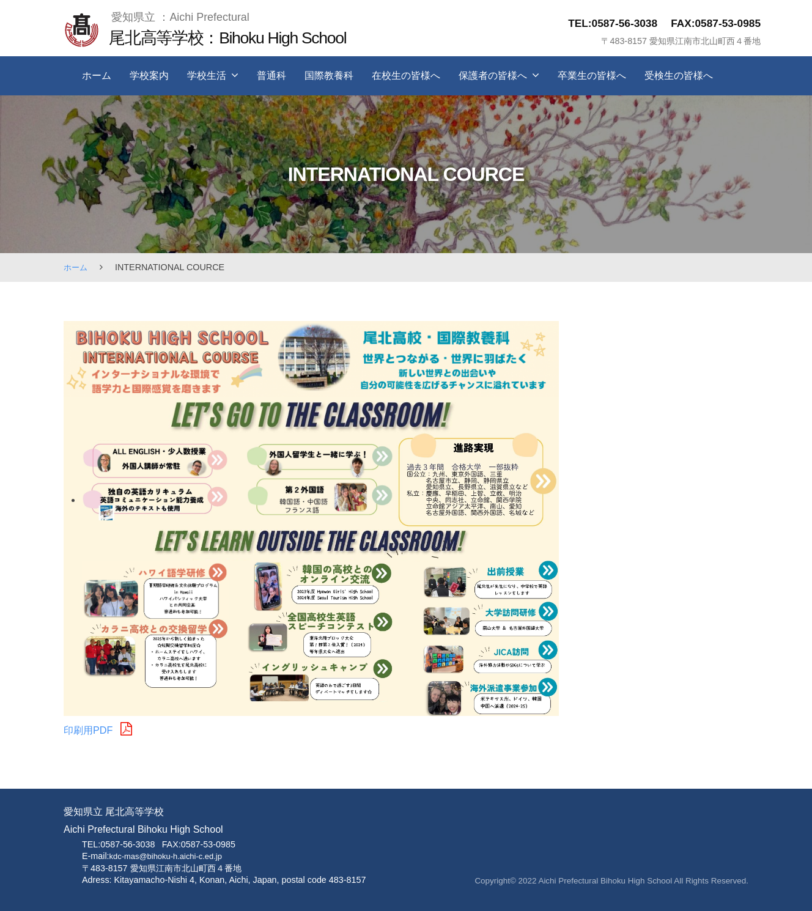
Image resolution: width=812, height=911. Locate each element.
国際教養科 (328, 75)
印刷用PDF (91, 730)
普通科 (271, 75)
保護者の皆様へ (493, 75)
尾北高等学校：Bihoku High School (238, 37)
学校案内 (149, 75)
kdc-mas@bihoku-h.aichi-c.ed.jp (171, 855)
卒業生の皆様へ (592, 75)
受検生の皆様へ (678, 75)
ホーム (96, 75)
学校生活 (206, 75)
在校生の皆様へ (406, 75)
